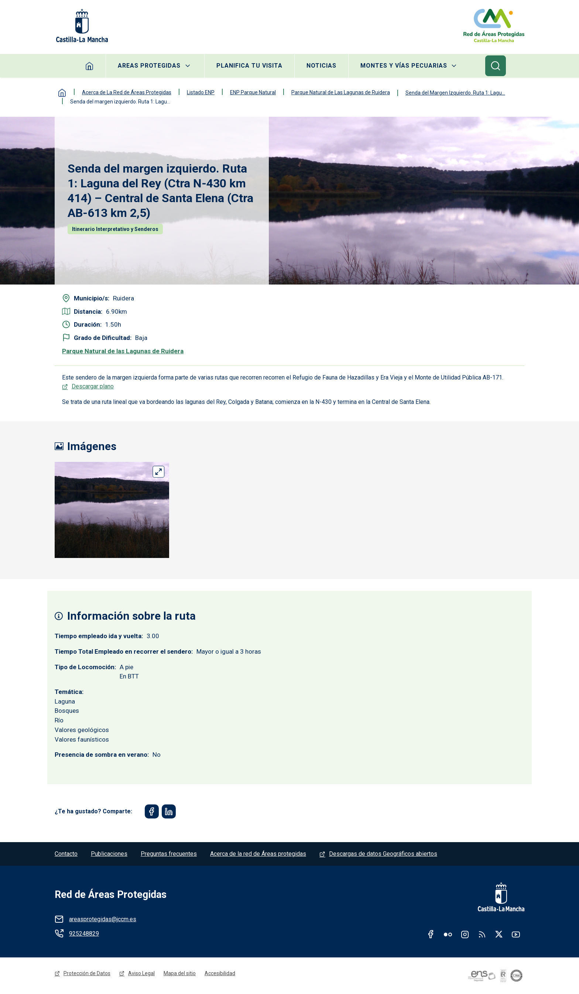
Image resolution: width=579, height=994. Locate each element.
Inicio (62, 92)
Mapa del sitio (180, 973)
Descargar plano (93, 386)
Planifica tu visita (249, 65)
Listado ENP (201, 92)
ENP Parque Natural (253, 92)
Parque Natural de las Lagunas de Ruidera (123, 351)
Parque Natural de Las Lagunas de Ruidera (340, 92)
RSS (481, 934)
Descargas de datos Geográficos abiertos (383, 853)
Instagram (464, 934)
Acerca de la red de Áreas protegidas (258, 853)
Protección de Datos (87, 973)
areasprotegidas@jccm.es (102, 919)
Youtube (515, 934)
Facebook (430, 934)
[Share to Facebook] (152, 811)
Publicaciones (109, 853)
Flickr (447, 934)
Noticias (321, 65)
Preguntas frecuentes (169, 853)
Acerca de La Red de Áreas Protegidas (126, 92)
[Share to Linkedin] (169, 811)
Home (89, 66)
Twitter (498, 934)
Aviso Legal (141, 973)
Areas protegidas (149, 65)
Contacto (66, 853)
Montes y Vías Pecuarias (403, 65)
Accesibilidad (220, 973)
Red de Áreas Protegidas (111, 894)
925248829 (84, 933)
